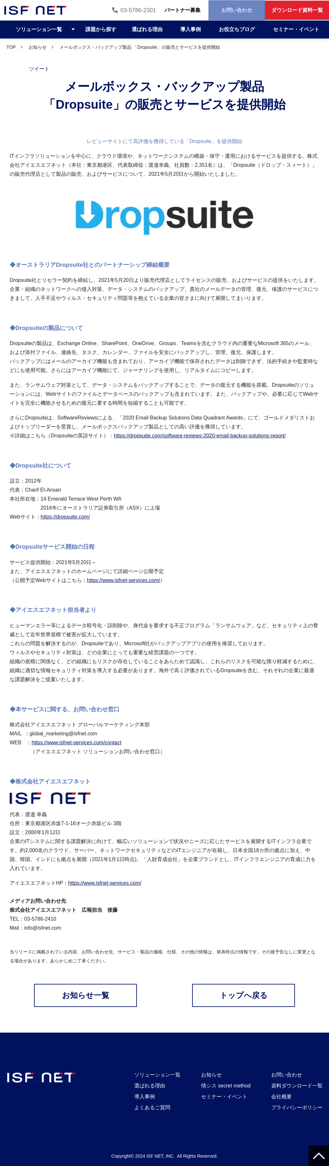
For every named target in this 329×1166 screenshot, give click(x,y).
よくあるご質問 (152, 1107)
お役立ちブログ (237, 29)
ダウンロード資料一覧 (293, 10)
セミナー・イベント (296, 29)
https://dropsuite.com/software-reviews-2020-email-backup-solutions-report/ (199, 435)
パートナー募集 (163, 10)
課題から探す (100, 29)
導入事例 (190, 29)
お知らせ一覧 (85, 995)
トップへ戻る (244, 995)
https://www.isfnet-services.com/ (123, 580)
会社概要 (281, 1096)
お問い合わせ (225, 10)
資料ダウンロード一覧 (297, 1085)
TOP (11, 47)
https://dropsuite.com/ (65, 517)
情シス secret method (226, 1085)
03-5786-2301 (113, 10)
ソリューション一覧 (39, 29)
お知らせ (38, 47)
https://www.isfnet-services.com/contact (76, 742)
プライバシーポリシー (297, 1107)
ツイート (39, 69)
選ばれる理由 (147, 29)
